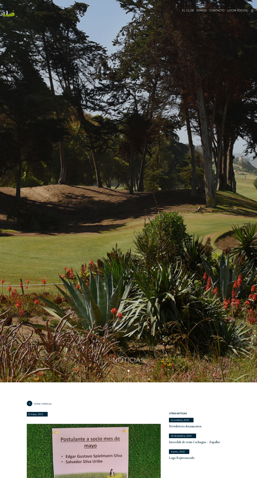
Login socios (237, 10)
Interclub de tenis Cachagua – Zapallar (194, 442)
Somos (201, 13)
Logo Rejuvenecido (181, 458)
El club (188, 13)
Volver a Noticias (39, 403)
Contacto (217, 13)
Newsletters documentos (185, 426)
